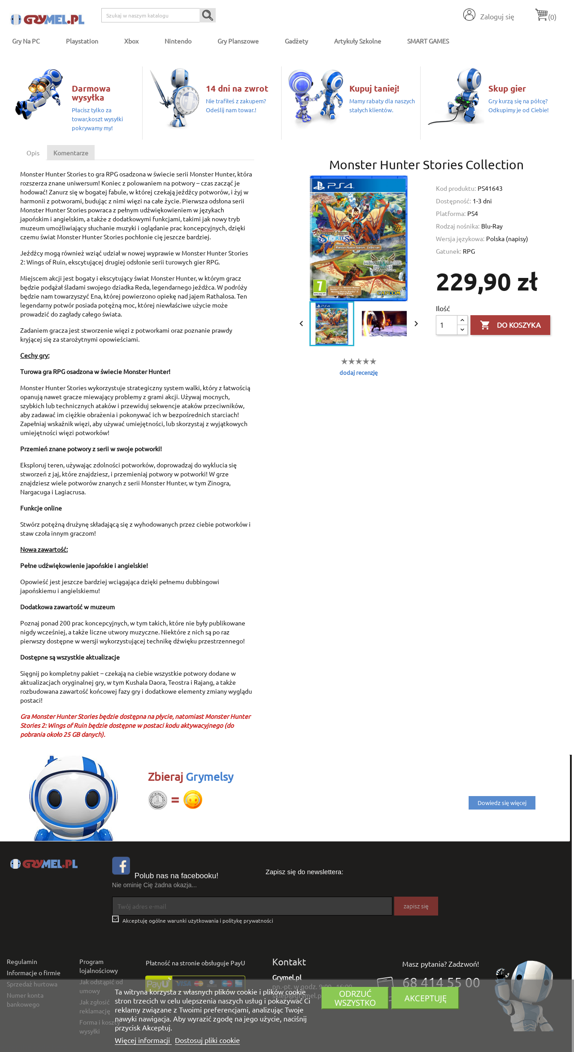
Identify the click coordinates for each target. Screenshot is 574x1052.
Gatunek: (448, 251)
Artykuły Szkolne (357, 41)
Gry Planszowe (238, 41)
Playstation (82, 41)
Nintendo (178, 41)
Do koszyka (510, 325)
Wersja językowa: (460, 238)
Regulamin (22, 961)
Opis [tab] (32, 153)
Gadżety (296, 41)
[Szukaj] (158, 15)
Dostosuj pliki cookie (207, 1039)
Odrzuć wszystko (355, 998)
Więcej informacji (143, 1039)
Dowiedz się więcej (502, 802)
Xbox (131, 41)
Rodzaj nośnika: (457, 226)
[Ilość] (446, 325)
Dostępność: (453, 201)
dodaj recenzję (358, 372)
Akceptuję (425, 998)
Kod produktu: (456, 188)
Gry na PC (26, 41)
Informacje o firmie (34, 972)
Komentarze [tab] (70, 153)
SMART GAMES (428, 41)
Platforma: (450, 213)
